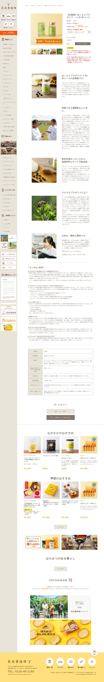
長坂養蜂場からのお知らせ (9, 177)
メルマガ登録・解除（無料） (9, 195)
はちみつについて (7, 157)
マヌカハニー (6, 71)
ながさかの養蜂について (8, 169)
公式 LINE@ (6, 206)
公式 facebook (6, 202)
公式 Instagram (7, 198)
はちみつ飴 (5, 86)
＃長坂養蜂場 (45, 589)
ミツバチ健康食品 (7, 115)
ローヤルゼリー (6, 107)
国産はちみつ (6, 63)
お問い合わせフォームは (71, 251)
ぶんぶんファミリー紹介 (8, 184)
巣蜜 (4, 67)
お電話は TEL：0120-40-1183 (74, 254)
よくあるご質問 (6, 223)
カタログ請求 (6, 231)
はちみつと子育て (7, 173)
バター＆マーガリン (7, 75)
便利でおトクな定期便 (8, 130)
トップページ (26, 5)
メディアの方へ (10, 263)
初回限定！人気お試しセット (9, 44)
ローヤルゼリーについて (8, 161)
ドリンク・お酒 (6, 94)
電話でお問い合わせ (9, 258)
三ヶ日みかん (6, 123)
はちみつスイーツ (7, 79)
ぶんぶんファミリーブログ (9, 181)
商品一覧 (33, 5)
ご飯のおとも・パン (7, 98)
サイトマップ (6, 227)
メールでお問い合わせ (10, 254)
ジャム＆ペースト (7, 83)
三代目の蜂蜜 (9, 56)
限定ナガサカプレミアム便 (9, 52)
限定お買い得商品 (7, 48)
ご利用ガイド (6, 220)
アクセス (10, 267)
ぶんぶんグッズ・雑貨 (8, 119)
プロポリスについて (7, 165)
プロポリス (5, 111)
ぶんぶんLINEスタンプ (8, 210)
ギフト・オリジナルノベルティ (9, 102)
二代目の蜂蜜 (6, 60)
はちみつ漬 (5, 90)
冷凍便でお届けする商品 (8, 126)
